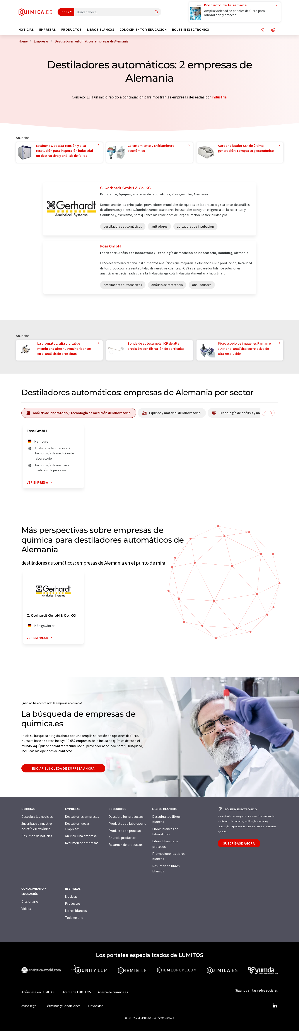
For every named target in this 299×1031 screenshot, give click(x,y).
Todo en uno (74, 917)
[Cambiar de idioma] (273, 30)
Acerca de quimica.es (113, 992)
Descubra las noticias (37, 816)
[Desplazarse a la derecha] (271, 413)
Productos (72, 903)
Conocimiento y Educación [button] (143, 29)
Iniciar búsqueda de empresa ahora (63, 768)
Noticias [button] (26, 29)
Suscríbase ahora (239, 843)
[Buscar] (157, 12)
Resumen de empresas (81, 843)
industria (219, 97)
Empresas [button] (47, 29)
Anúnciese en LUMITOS (38, 992)
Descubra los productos (126, 816)
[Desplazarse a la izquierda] (265, 413)
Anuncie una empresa (81, 836)
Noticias (71, 896)
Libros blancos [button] (100, 29)
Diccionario (29, 901)
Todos (64, 12)
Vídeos (26, 908)
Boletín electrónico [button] (190, 29)
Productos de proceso (125, 830)
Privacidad (95, 1006)
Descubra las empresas (82, 816)
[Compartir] (262, 30)
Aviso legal (29, 1006)
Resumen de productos (126, 844)
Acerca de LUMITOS (76, 992)
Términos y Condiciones (62, 1006)
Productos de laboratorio (127, 823)
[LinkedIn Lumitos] (275, 1006)
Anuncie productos (122, 837)
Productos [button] (71, 29)
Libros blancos (76, 910)
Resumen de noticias (36, 836)
